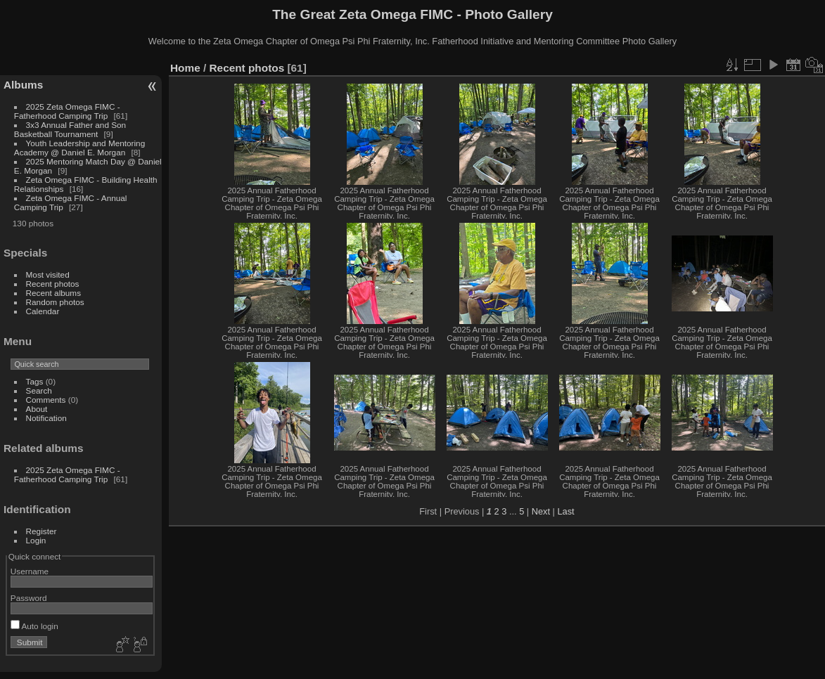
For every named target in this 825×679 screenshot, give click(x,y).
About (37, 408)
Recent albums (53, 292)
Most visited (48, 274)
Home (185, 68)
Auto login (34, 625)
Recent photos (52, 283)
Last (565, 511)
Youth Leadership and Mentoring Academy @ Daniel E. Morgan (79, 147)
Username (30, 571)
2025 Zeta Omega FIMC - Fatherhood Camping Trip (67, 111)
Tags (35, 381)
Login (36, 540)
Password (29, 597)
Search (39, 390)
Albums (23, 85)
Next (541, 511)
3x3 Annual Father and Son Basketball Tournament (70, 129)
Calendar (43, 311)
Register (41, 531)
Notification (46, 417)
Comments (46, 399)
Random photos (55, 301)
